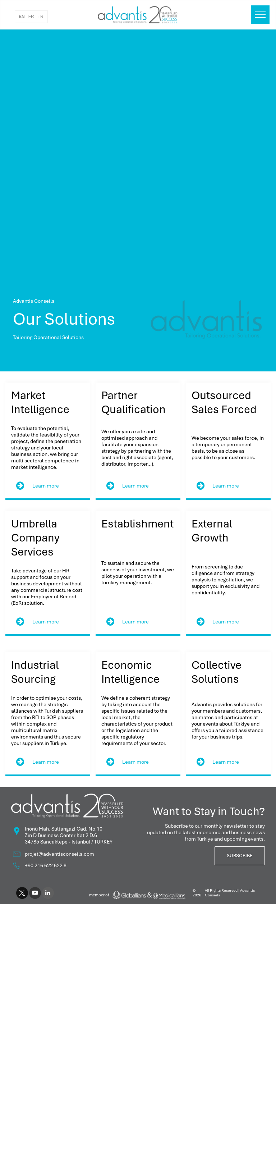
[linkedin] (48, 894)
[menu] (260, 14)
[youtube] (35, 894)
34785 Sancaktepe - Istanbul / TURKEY (68, 841)
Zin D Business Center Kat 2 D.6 (61, 835)
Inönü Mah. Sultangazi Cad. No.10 (63, 829)
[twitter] (22, 894)
